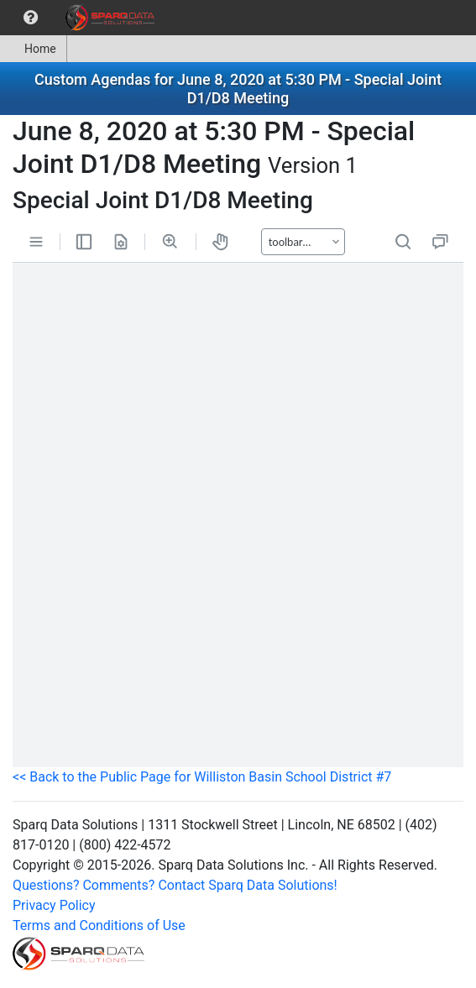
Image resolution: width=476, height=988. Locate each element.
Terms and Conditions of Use (99, 925)
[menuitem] (30, 17)
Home (33, 48)
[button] (30, 17)
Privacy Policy (54, 905)
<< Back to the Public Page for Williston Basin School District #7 (202, 777)
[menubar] (81, 17)
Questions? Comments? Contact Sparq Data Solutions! (175, 885)
